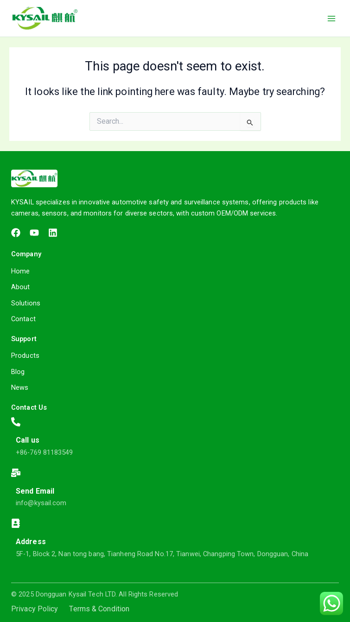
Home (20, 271)
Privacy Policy (34, 609)
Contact (23, 319)
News (19, 387)
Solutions (25, 303)
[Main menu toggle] (331, 18)
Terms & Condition (99, 609)
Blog (18, 372)
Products (25, 355)
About (20, 287)
